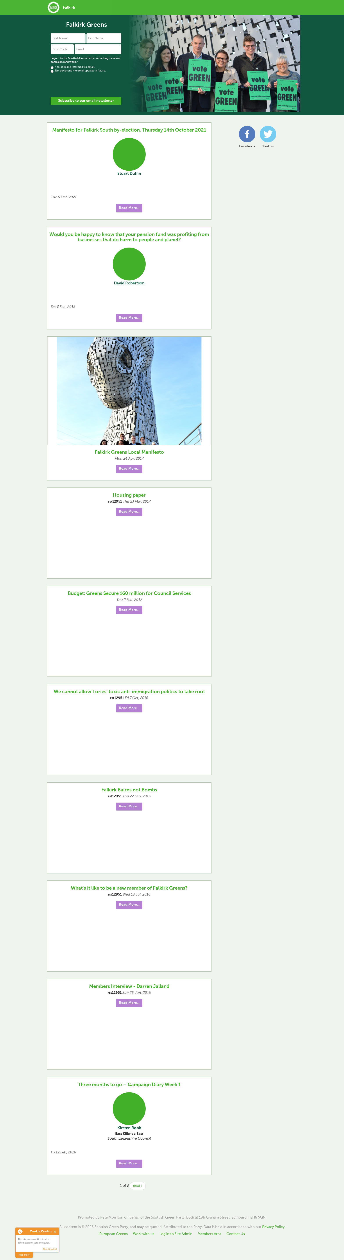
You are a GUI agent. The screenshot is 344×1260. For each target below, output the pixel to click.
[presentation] (84, 84)
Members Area (209, 1234)
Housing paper (129, 495)
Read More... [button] (129, 208)
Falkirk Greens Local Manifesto (129, 452)
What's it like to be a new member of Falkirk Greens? (129, 888)
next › (137, 1186)
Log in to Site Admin (175, 1234)
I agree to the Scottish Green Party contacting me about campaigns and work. (86, 60)
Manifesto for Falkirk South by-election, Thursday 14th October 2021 (129, 130)
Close (55, 1231)
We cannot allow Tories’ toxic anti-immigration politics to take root (129, 691)
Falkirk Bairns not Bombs (129, 790)
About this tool (50, 1249)
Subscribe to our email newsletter (86, 101)
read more (24, 1254)
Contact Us (235, 1234)
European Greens (113, 1234)
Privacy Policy (273, 1227)
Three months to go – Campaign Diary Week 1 (129, 1084)
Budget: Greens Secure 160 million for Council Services (129, 593)
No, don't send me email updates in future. (78, 71)
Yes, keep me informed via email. (73, 67)
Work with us (143, 1234)
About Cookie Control (20, 1231)
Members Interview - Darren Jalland (129, 986)
